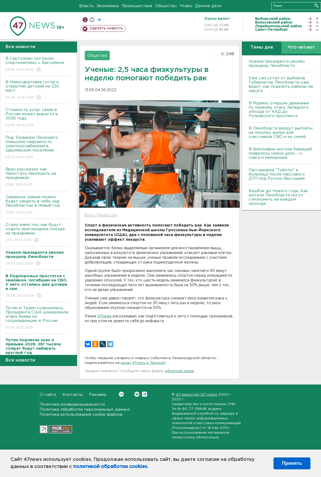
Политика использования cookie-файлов (81, 414)
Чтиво (186, 6)
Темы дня (262, 47)
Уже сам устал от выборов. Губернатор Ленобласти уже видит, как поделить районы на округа (281, 84)
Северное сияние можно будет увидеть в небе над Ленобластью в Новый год (37, 205)
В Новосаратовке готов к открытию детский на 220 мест (37, 90)
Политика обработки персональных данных (85, 409)
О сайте (48, 394)
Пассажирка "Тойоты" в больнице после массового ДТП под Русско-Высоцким (277, 174)
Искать (316, 5)
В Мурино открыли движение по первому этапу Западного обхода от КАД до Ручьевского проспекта (279, 109)
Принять (292, 463)
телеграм (98, 19)
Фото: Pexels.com (100, 215)
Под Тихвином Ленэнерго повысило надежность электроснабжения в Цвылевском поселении (37, 147)
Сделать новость (106, 28)
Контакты (73, 394)
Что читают (301, 47)
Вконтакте (121, 394)
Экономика (108, 6)
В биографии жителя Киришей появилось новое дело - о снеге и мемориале (280, 153)
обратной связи (179, 371)
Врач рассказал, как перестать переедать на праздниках (37, 177)
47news (104, 316)
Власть (86, 6)
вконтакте (92, 19)
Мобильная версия (85, 19)
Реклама (97, 394)
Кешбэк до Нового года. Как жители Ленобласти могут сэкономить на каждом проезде (278, 197)
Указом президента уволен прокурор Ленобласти (277, 63)
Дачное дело (208, 6)
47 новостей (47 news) (196, 394)
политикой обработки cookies (110, 467)
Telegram (144, 394)
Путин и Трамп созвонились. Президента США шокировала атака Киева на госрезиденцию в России (37, 318)
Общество (166, 6)
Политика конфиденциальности (72, 404)
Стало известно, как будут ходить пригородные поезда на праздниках (37, 232)
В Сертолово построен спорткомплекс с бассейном (37, 64)
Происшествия (137, 6)
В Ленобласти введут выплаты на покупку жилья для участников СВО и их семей (281, 132)
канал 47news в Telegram (143, 363)
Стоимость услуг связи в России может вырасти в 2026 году (37, 117)
